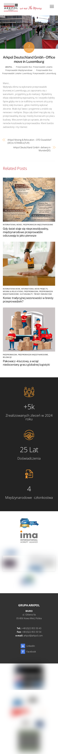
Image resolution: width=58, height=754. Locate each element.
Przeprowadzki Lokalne (42, 67)
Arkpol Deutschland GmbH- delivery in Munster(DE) (31, 149)
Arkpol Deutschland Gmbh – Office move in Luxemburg (29, 59)
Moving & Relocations (13, 291)
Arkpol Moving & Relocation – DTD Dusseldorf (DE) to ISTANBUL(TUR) (29, 141)
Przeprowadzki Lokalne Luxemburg (17, 73)
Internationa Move (11, 289)
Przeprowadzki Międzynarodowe (18, 70)
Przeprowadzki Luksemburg (44, 73)
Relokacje (7, 357)
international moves (12, 224)
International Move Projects (34, 289)
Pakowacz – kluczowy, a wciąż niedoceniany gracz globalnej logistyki (26, 362)
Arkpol (8, 67)
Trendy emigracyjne (43, 294)
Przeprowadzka (31, 291)
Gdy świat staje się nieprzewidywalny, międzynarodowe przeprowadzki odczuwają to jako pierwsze (26, 232)
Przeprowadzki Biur (24, 67)
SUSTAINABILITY (26, 294)
